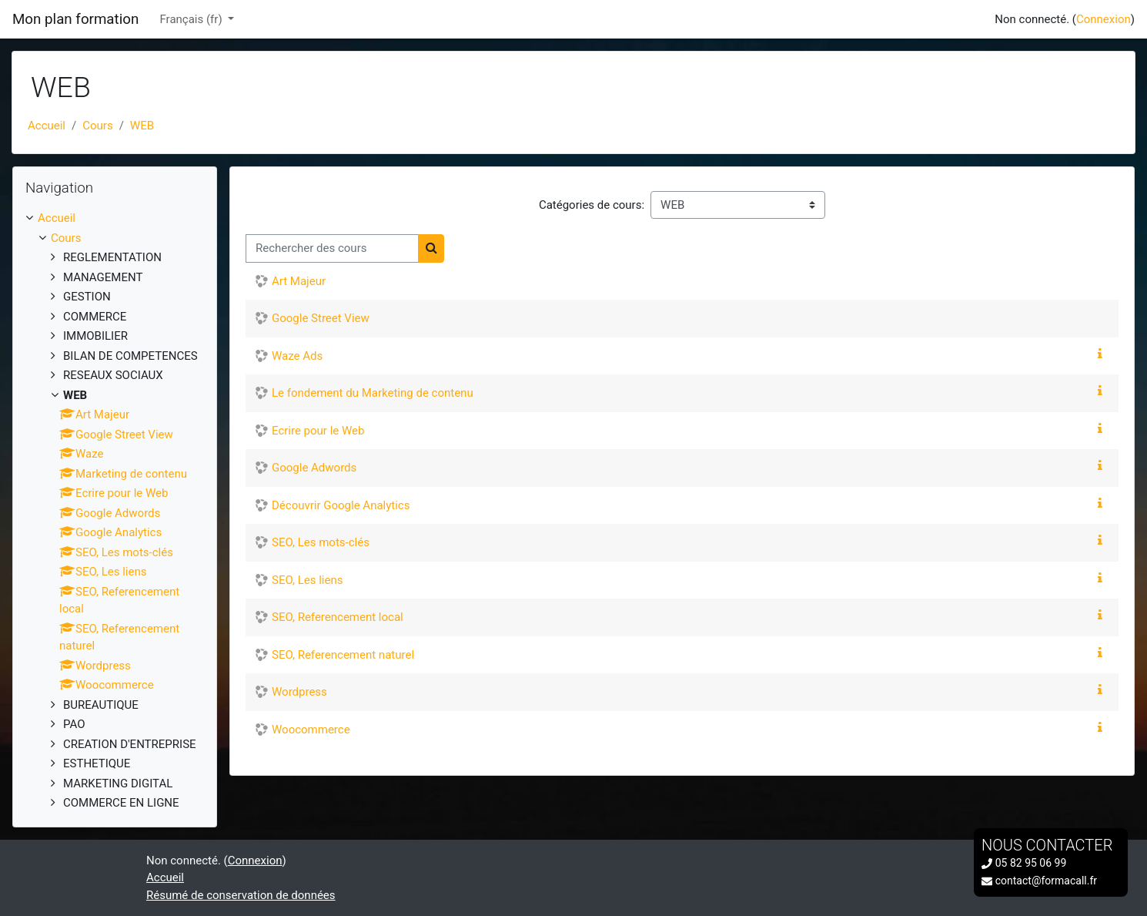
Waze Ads (297, 356)
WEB (142, 126)
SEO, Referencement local (337, 617)
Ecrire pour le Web (318, 431)
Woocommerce (311, 729)
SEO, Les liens (307, 580)
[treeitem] (114, 511)
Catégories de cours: (591, 205)
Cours (97, 126)
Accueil (46, 126)
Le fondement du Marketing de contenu (372, 393)
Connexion (1103, 19)
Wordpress (299, 692)
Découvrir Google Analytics (341, 505)
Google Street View (321, 318)
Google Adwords (314, 468)
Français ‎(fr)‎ (193, 19)
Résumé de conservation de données (241, 895)
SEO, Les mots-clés (321, 542)
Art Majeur (299, 281)
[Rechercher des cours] (332, 248)
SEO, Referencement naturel (343, 655)
